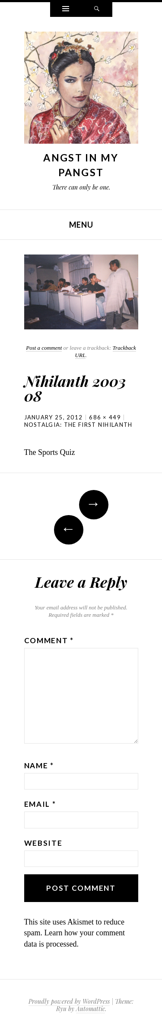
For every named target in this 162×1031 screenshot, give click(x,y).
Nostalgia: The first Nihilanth (78, 424)
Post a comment (44, 348)
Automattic (90, 1009)
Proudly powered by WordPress (69, 1001)
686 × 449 (105, 417)
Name (39, 765)
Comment (49, 640)
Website (43, 842)
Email (40, 804)
